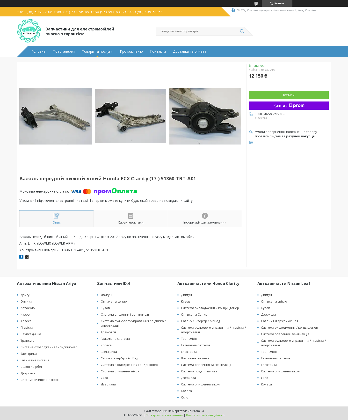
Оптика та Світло (194, 314)
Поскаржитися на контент (164, 415)
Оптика (26, 301)
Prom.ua (198, 411)
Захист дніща (31, 334)
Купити (289, 95)
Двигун (26, 295)
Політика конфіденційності (205, 415)
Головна (38, 51)
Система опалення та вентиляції (206, 364)
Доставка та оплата (189, 51)
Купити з (288, 105)
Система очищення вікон (40, 379)
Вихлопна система (195, 358)
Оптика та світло (114, 301)
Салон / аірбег (31, 366)
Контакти (158, 51)
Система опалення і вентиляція (125, 314)
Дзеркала (28, 373)
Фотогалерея (64, 51)
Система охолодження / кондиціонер (49, 347)
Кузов (25, 314)
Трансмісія (28, 340)
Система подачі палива (199, 371)
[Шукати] (241, 31)
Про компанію (131, 51)
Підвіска (27, 327)
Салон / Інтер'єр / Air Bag (119, 358)
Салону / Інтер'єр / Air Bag (200, 321)
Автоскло (28, 308)
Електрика (29, 353)
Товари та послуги (97, 51)
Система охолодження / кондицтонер (210, 308)
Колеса (26, 321)
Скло (104, 378)
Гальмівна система (35, 360)
